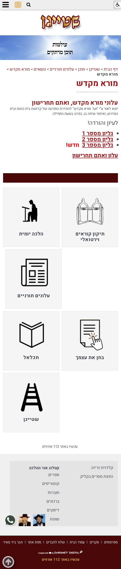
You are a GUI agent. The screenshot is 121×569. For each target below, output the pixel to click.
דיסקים (53, 510)
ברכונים (53, 501)
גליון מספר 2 (97, 139)
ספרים (53, 475)
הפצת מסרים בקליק (96, 476)
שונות (54, 519)
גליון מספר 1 (97, 133)
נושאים (40, 69)
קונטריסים (50, 484)
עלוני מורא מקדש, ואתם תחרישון (75, 102)
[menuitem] (90, 217)
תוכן (81, 69)
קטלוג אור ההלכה (44, 468)
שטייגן (94, 69)
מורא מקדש (20, 69)
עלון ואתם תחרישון (95, 155)
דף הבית (111, 69)
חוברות (53, 493)
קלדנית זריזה (102, 468)
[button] (28, 5)
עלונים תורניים (62, 69)
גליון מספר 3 (97, 145)
